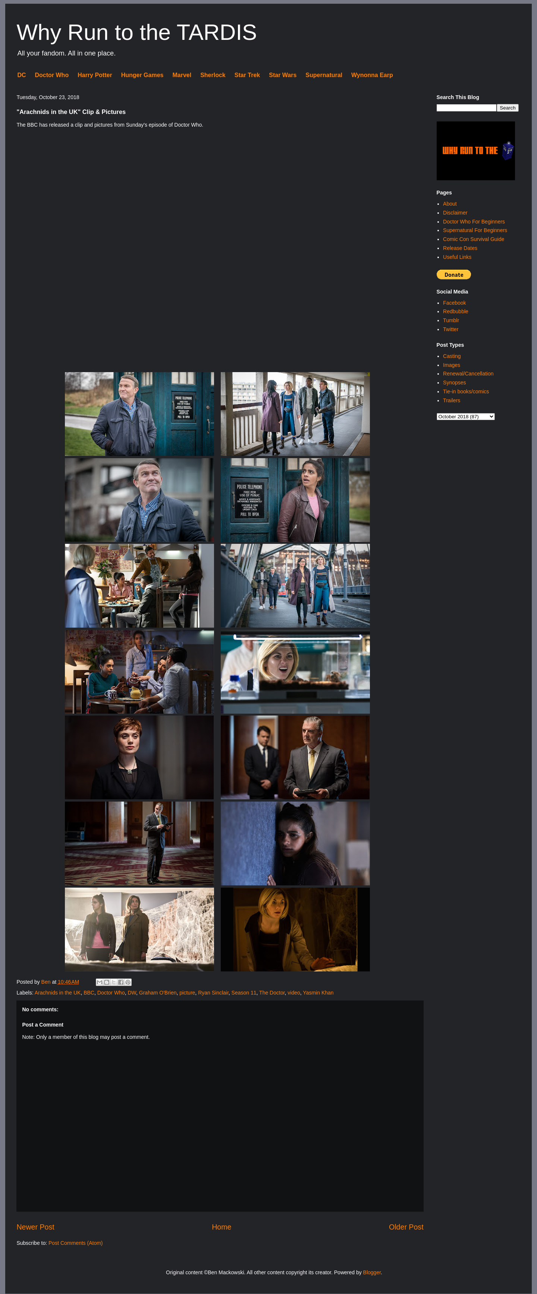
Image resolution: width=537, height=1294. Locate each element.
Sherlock (213, 75)
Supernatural (323, 75)
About (450, 204)
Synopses (454, 383)
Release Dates (460, 248)
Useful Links (457, 257)
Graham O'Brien (158, 993)
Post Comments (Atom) (75, 1243)
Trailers (451, 400)
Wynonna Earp (372, 75)
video (294, 993)
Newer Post (35, 1227)
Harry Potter (95, 75)
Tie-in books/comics (466, 391)
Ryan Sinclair (213, 993)
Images (451, 365)
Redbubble (455, 311)
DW (132, 993)
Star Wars (282, 75)
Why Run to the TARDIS (136, 32)
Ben (46, 982)
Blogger (372, 1272)
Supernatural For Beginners (475, 230)
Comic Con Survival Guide (473, 239)
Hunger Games (142, 75)
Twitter (450, 329)
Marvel (181, 75)
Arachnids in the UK (58, 993)
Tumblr (451, 320)
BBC (89, 993)
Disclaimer (455, 213)
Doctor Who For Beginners (474, 222)
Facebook (454, 303)
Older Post (406, 1227)
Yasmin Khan (318, 993)
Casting (452, 356)
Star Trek (247, 75)
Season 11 (244, 993)
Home (221, 1227)
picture (187, 993)
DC (21, 75)
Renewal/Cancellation (468, 374)
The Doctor (272, 993)
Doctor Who (52, 75)
